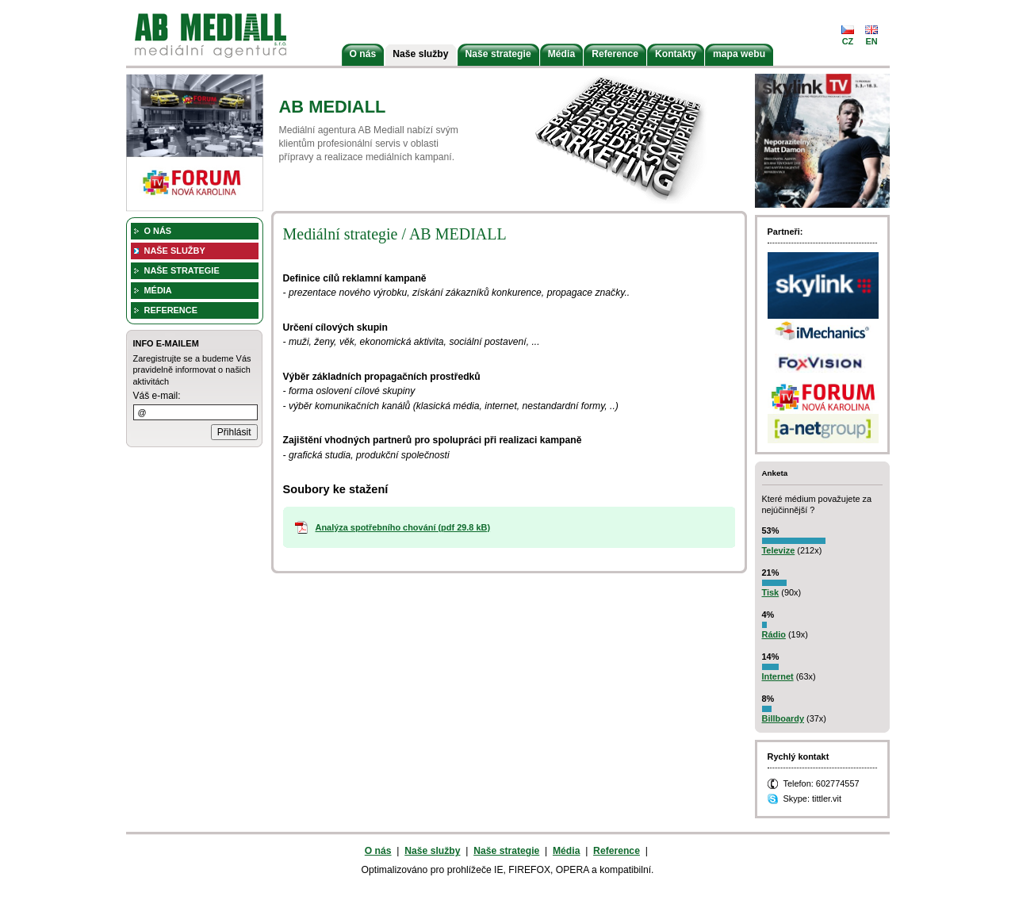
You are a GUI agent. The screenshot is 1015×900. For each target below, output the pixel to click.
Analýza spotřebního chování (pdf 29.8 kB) (403, 527)
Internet (778, 676)
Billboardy (783, 718)
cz (848, 41)
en (871, 41)
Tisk (770, 592)
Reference (615, 53)
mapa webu (739, 53)
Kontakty (675, 53)
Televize (778, 550)
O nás (363, 53)
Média (561, 53)
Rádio (774, 634)
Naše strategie (498, 53)
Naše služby (420, 53)
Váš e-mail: (157, 395)
